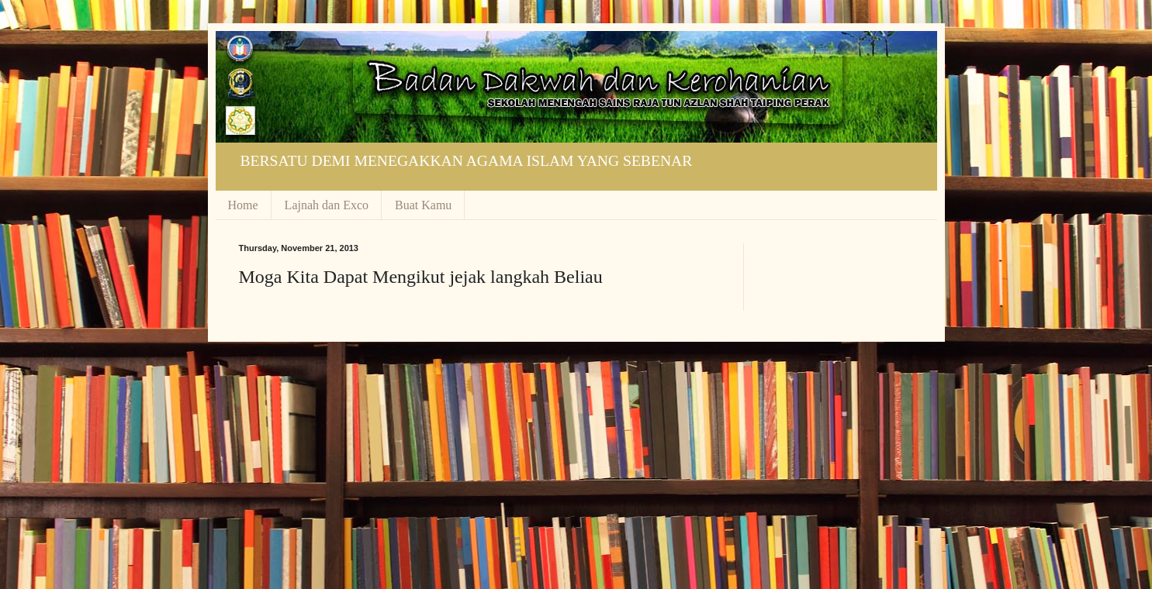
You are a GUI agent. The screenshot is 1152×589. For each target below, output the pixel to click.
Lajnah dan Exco (326, 205)
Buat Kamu (423, 205)
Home (243, 205)
